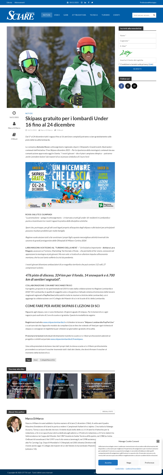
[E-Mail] (137, 46)
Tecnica (94, 15)
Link (150, 64)
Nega (129, 463)
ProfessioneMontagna (148, 3)
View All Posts (107, 411)
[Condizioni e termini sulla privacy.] (119, 64)
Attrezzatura (79, 15)
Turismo (105, 15)
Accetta (108, 463)
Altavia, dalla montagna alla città (61, 386)
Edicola (9, 3)
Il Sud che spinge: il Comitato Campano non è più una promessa (98, 386)
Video (57, 15)
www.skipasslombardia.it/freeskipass (66, 339)
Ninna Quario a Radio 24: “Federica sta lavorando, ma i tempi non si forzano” (23, 386)
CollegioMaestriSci (47, 360)
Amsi (35, 360)
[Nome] (137, 35)
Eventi (117, 15)
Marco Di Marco (14, 128)
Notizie (46, 15)
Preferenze (149, 463)
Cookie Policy (119, 468)
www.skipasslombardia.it (54, 322)
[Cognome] (137, 40)
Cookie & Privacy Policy (133, 468)
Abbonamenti (20, 3)
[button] (158, 441)
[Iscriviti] (137, 68)
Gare (66, 15)
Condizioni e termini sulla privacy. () (136, 64)
